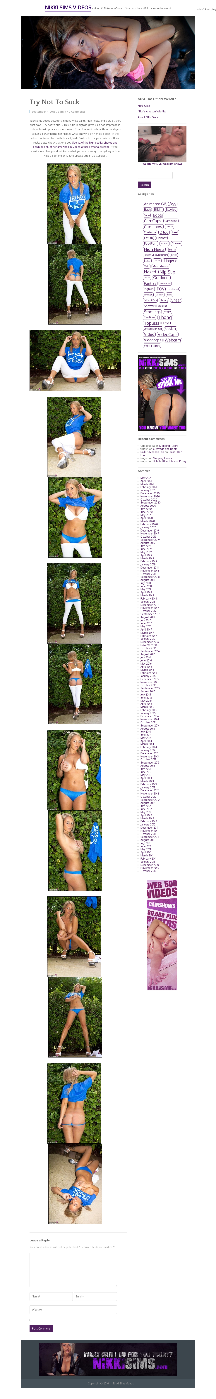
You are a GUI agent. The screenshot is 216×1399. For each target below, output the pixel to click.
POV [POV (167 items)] (160, 289)
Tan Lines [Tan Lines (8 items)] (149, 317)
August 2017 (147, 617)
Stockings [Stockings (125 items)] (152, 311)
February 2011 (148, 858)
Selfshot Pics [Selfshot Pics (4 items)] (150, 300)
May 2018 (146, 589)
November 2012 (149, 793)
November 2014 (149, 719)
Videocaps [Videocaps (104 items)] (152, 340)
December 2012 (149, 790)
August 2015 (147, 691)
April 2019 (146, 555)
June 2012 (146, 809)
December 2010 (149, 864)
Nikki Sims (144, 105)
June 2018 (146, 586)
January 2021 (147, 490)
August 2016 (147, 654)
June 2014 (146, 734)
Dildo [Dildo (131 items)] (164, 232)
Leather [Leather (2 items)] (157, 260)
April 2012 (146, 815)
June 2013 (146, 771)
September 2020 (150, 502)
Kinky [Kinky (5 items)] (174, 254)
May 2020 (146, 515)
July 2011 (145, 843)
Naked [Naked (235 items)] (150, 272)
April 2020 (146, 518)
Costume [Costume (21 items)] (150, 232)
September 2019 (150, 539)
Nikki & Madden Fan (152, 452)
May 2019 (146, 552)
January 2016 (148, 675)
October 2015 (148, 685)
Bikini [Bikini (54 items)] (158, 209)
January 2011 (147, 861)
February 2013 (148, 784)
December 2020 (150, 493)
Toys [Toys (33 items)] (166, 323)
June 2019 (146, 548)
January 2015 (148, 713)
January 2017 (147, 638)
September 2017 (150, 614)
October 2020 (148, 499)
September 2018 (150, 576)
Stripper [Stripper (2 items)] (167, 311)
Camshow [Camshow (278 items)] (153, 226)
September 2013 (150, 762)
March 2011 (146, 855)
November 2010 (149, 867)
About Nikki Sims (148, 117)
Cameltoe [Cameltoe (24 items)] (170, 221)
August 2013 (147, 765)
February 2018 (148, 598)
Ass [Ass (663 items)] (172, 204)
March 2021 (147, 484)
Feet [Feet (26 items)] (175, 232)
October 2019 (148, 536)
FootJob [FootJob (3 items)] (164, 243)
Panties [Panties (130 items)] (150, 283)
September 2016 (150, 651)
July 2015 (145, 694)
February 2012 (148, 821)
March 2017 (147, 632)
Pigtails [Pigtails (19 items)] (149, 289)
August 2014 (147, 728)
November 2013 (149, 756)
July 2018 (145, 583)
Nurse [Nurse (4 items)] (147, 277)
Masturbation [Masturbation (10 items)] (161, 266)
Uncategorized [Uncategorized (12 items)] (153, 328)
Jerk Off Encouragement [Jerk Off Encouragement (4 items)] (156, 254)
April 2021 (146, 480)
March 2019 (147, 558)
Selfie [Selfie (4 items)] (169, 294)
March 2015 (147, 706)
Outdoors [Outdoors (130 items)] (161, 277)
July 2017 (145, 620)
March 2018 (147, 595)
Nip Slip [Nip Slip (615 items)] (167, 272)
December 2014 (149, 716)
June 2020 (146, 511)
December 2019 (149, 530)
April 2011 (145, 852)
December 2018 (149, 567)
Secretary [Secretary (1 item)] (159, 295)
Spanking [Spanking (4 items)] (162, 305)
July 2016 (145, 657)
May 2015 (146, 700)
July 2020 (146, 508)
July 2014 (145, 731)
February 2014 (148, 747)
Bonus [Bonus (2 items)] (147, 215)
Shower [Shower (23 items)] (149, 306)
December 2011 (149, 827)
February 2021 (148, 487)
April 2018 (146, 592)
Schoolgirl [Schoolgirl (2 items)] (148, 294)
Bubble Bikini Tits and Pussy (169, 461)
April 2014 (146, 741)
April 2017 (146, 629)
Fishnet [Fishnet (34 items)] (161, 238)
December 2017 (149, 604)
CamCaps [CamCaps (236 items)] (152, 221)
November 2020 (150, 496)
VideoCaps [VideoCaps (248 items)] (167, 334)
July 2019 (145, 545)
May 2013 (145, 774)
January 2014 (147, 750)
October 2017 (148, 610)
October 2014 (148, 722)
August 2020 (148, 505)
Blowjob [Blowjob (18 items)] (171, 209)
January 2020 (148, 527)
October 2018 (148, 573)
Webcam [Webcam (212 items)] (173, 340)
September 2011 (149, 836)
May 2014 (146, 737)
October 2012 (148, 796)
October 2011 (148, 833)
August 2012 (147, 802)
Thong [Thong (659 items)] (165, 317)
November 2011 (149, 830)
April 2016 (146, 666)
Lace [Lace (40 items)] (147, 261)
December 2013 (149, 753)
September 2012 (150, 799)
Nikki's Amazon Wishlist (152, 111)
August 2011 (147, 840)
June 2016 (146, 660)
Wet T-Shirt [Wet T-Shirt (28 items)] (152, 346)
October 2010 (148, 870)
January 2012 (147, 824)
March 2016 (147, 669)
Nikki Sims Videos (68, 7)
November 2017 (149, 607)
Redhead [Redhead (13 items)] (173, 289)
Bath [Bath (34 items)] (147, 209)
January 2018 (147, 601)
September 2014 (150, 725)
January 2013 (147, 787)
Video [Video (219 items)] (149, 334)
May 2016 (146, 663)
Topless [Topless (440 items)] (151, 323)
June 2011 (145, 846)
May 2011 (145, 849)
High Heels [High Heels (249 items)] (154, 249)
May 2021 (146, 477)
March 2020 (147, 521)
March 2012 (147, 818)
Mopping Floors (168, 445)
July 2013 (145, 768)
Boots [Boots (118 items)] (158, 215)
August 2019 (147, 542)
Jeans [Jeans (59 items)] (172, 249)
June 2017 (146, 623)
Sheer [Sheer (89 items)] (176, 300)
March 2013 (147, 781)
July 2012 (145, 805)
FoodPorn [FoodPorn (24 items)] (150, 243)
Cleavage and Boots (165, 448)
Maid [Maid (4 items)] (146, 266)
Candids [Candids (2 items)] (169, 226)
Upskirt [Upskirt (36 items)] (170, 329)
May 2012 (146, 812)
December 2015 (149, 679)
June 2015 (146, 697)
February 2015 (148, 710)
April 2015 (146, 703)
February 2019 (148, 561)
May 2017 (146, 626)
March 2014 (147, 743)
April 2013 (146, 778)
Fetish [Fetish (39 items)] (148, 238)
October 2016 (148, 648)
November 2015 (149, 682)
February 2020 (149, 524)
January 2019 (148, 564)
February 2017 (148, 635)
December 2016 (149, 641)
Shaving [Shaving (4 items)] (164, 300)
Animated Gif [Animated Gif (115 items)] (155, 204)
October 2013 (148, 759)
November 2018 (149, 570)
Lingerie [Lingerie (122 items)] (170, 260)
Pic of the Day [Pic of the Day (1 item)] (165, 283)
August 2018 (147, 579)
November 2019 (149, 533)
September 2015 (150, 688)
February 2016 (148, 672)
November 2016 (149, 645)
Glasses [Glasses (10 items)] (176, 243)
